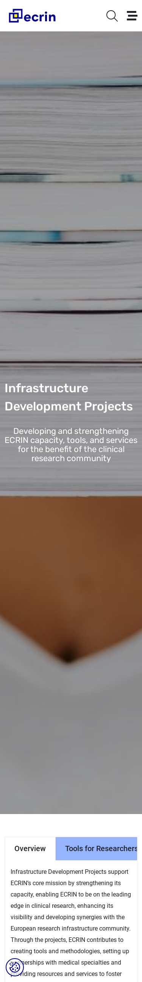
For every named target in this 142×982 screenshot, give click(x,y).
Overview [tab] (30, 848)
